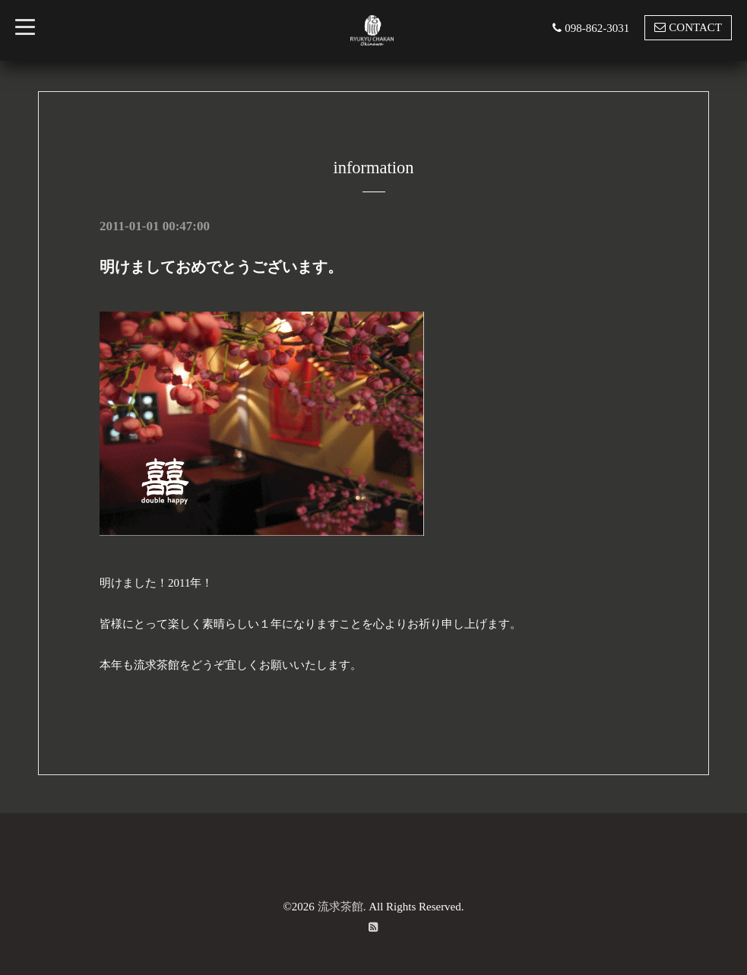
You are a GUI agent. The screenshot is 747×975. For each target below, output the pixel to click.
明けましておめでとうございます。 (221, 266)
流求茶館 (340, 906)
